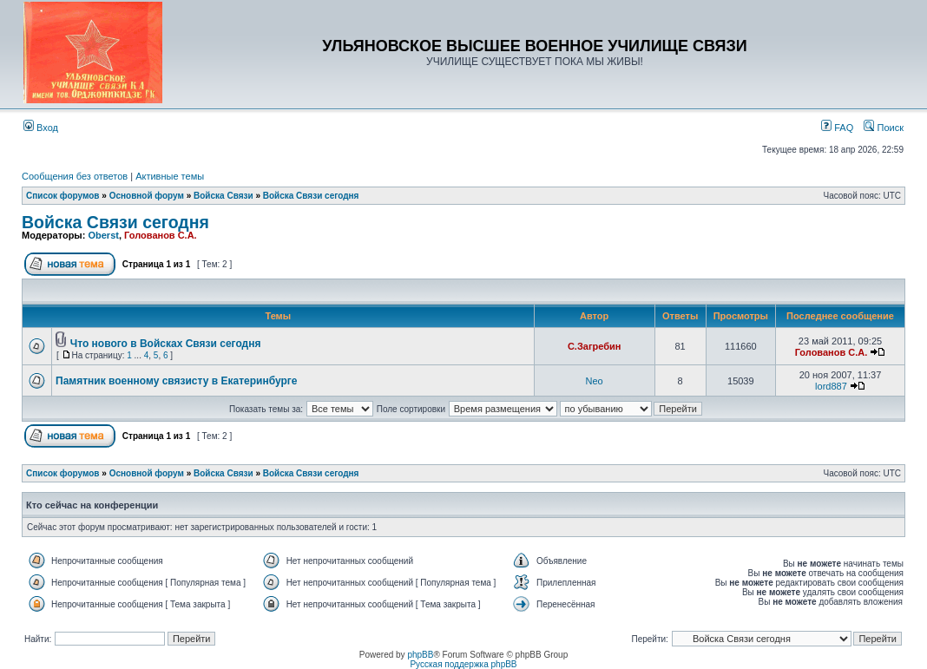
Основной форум (146, 195)
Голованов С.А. (160, 235)
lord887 (831, 386)
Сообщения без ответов (75, 176)
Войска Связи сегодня (311, 195)
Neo (594, 381)
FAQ (837, 127)
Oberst (103, 235)
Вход (40, 127)
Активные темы (169, 176)
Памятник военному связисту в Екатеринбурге (176, 381)
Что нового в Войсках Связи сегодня (165, 344)
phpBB (420, 654)
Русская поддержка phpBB (463, 664)
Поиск (884, 127)
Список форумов (63, 195)
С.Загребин (594, 346)
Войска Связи (223, 195)
